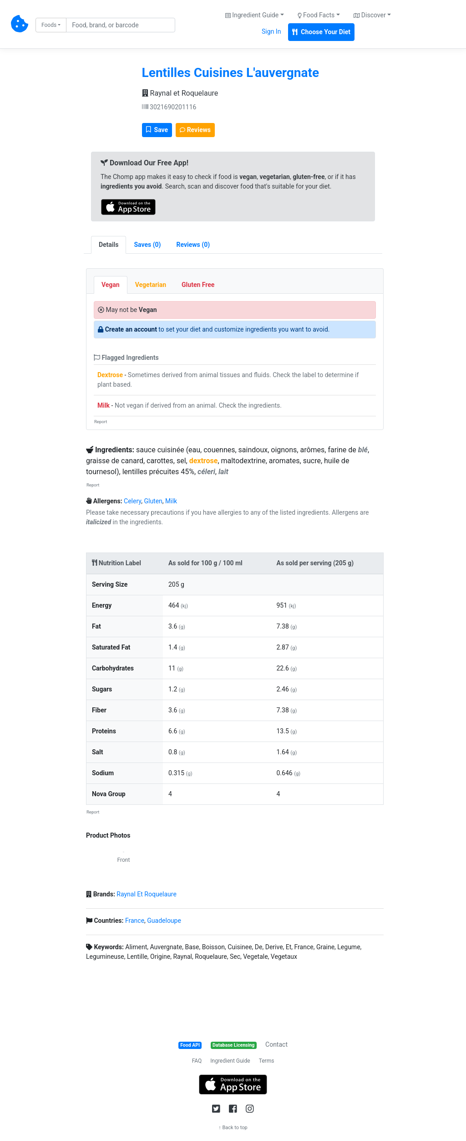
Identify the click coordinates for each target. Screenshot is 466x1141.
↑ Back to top (233, 1128)
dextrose (203, 460)
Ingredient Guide (230, 1061)
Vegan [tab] (110, 284)
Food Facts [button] (316, 15)
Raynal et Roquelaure (180, 93)
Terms (266, 1061)
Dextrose (110, 375)
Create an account (131, 329)
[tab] (147, 245)
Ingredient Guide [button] (252, 15)
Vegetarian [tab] (150, 284)
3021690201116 (169, 107)
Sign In (271, 31)
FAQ (197, 1061)
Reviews (195, 129)
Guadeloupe (164, 920)
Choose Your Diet (321, 32)
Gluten (153, 501)
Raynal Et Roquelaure (146, 894)
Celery (132, 501)
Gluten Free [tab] (198, 284)
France (134, 920)
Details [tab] (109, 244)
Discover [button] (370, 15)
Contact (276, 1044)
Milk (103, 405)
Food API (190, 1045)
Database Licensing (233, 1045)
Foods (48, 25)
